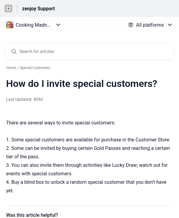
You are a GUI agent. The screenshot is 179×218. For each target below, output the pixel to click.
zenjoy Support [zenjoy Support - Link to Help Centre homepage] (38, 9)
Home (11, 68)
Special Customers (35, 68)
